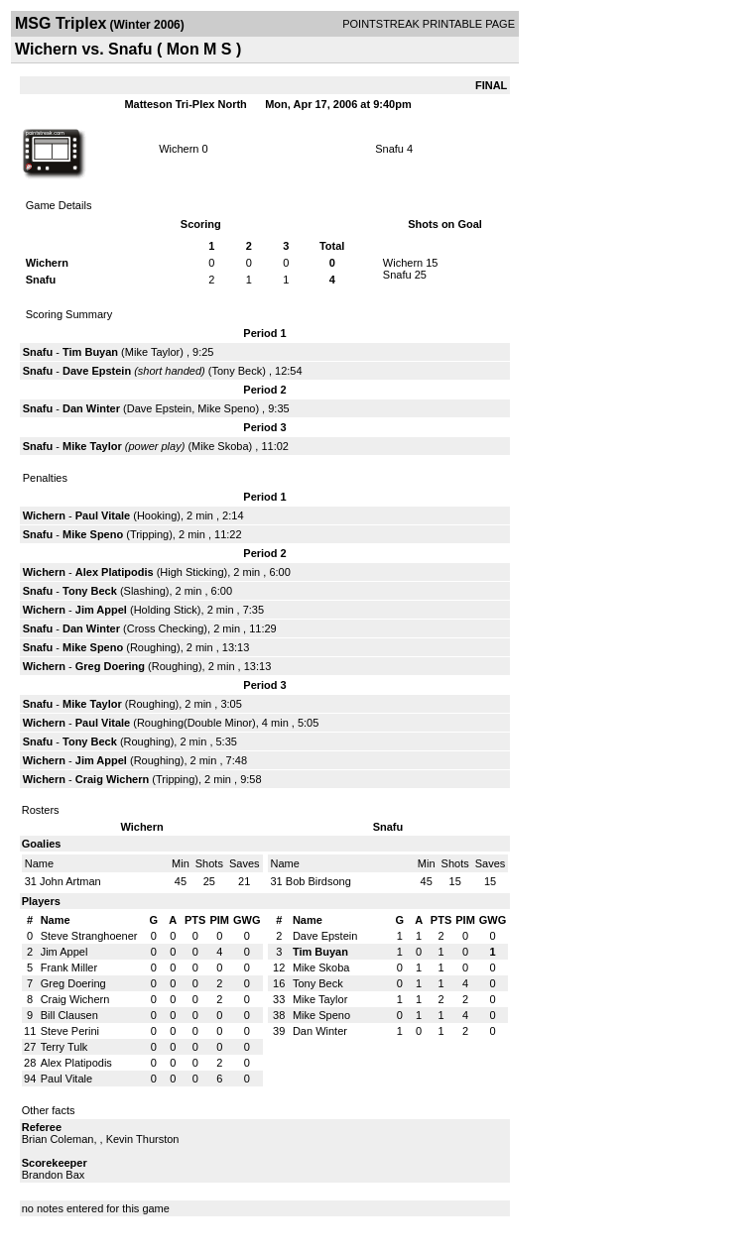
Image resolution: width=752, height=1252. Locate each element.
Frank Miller (69, 967)
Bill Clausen (69, 1015)
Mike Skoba (219, 446)
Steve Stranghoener (89, 936)
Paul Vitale (102, 515)
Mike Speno (226, 408)
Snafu (389, 149)
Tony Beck (236, 371)
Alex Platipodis (114, 572)
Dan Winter (91, 408)
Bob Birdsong (318, 881)
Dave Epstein (97, 371)
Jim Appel (101, 610)
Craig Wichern (112, 779)
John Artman (70, 881)
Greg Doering (110, 666)
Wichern (178, 149)
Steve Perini (70, 1031)
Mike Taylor (152, 352)
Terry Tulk (64, 1047)
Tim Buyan (90, 352)
